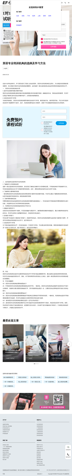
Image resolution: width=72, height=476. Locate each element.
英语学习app (39, 461)
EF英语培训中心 (6, 428)
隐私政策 (56, 39)
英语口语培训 (22, 377)
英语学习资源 (6, 457)
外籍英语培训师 (6, 430)
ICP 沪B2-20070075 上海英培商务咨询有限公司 (58, 470)
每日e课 (4, 459)
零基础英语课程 (6, 448)
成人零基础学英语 (41, 465)
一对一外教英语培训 (9, 382)
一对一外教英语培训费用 (9, 386)
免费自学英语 (40, 463)
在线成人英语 (6, 445)
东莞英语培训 (40, 426)
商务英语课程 (6, 450)
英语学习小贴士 (6, 456)
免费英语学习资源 (7, 454)
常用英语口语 (40, 448)
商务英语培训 (63, 377)
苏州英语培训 (40, 435)
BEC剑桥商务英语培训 (9, 377)
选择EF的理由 (6, 424)
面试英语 (39, 456)
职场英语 (39, 454)
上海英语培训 (40, 431)
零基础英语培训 (49, 377)
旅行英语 (39, 457)
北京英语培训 (40, 424)
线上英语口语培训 (36, 377)
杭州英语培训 (40, 430)
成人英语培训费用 (63, 382)
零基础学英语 (40, 459)
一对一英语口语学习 (36, 382)
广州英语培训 (40, 428)
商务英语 (39, 452)
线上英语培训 (22, 382)
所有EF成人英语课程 (7, 426)
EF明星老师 (5, 433)
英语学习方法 (40, 445)
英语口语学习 (40, 446)
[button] (69, 344)
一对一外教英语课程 (7, 446)
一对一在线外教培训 (50, 382)
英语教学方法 (6, 431)
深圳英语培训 (40, 433)
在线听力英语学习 (41, 450)
